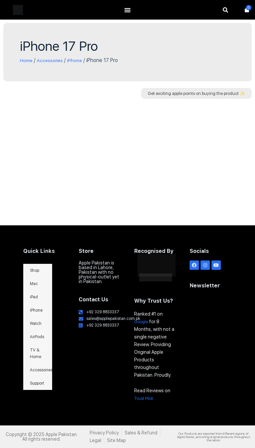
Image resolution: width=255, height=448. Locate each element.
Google (142, 321)
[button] (196, 93)
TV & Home (35, 353)
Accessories (52, 60)
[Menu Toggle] (127, 10)
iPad (34, 297)
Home (27, 60)
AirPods (37, 337)
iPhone (79, 60)
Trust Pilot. (145, 398)
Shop (34, 270)
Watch (36, 324)
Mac (34, 284)
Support (37, 383)
